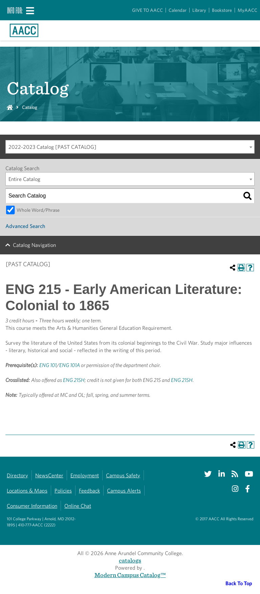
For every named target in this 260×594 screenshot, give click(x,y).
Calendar (178, 10)
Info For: (15, 10)
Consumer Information (32, 506)
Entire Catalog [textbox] (24, 179)
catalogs (130, 560)
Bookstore (222, 10)
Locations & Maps (27, 490)
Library (199, 10)
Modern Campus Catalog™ (130, 574)
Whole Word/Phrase (38, 210)
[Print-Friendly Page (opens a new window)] (241, 267)
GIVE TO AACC (147, 10)
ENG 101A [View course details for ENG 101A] (69, 365)
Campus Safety (123, 475)
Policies (63, 490)
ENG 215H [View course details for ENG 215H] (74, 380)
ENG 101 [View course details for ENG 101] (48, 365)
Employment (84, 475)
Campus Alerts (124, 490)
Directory (17, 475)
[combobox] (130, 147)
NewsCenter (49, 475)
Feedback (89, 490)
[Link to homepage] (24, 30)
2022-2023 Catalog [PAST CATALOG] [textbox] (52, 147)
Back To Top (238, 583)
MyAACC (247, 10)
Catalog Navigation (34, 245)
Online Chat (77, 506)
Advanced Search (25, 226)
